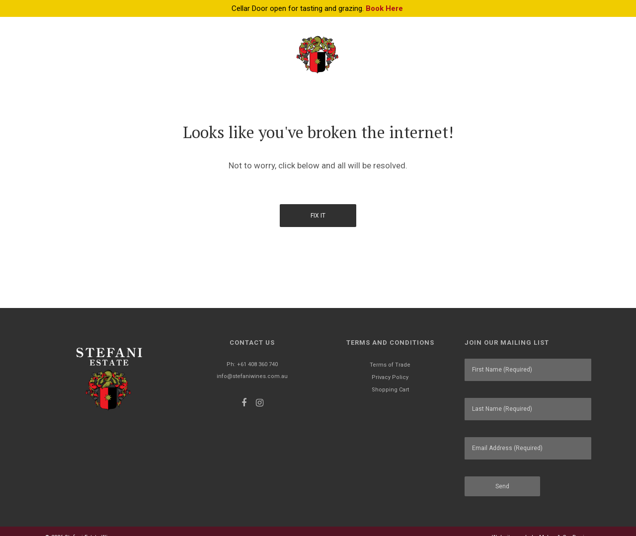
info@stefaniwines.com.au (252, 376)
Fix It (318, 215)
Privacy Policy (390, 377)
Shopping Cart (390, 389)
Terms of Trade (390, 365)
